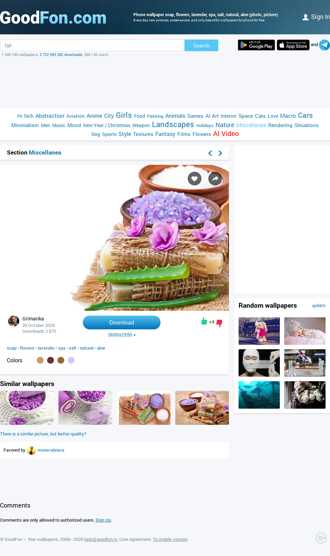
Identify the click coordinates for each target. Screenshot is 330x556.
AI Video (226, 133)
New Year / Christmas (106, 125)
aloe (101, 348)
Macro (288, 115)
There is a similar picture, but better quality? (43, 434)
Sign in (316, 16)
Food (139, 116)
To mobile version (170, 539)
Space (246, 115)
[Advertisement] (165, 82)
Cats (260, 115)
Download (121, 322)
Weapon (141, 125)
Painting (155, 116)
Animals (175, 115)
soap (11, 348)
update (319, 305)
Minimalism (25, 125)
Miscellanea (251, 124)
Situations (307, 125)
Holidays (204, 125)
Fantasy (165, 133)
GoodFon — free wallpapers (31, 539)
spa (61, 348)
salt (72, 348)
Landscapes (173, 124)
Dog (95, 134)
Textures (143, 134)
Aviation (75, 116)
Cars (305, 115)
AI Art (212, 115)
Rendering (280, 125)
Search (201, 45)
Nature (225, 125)
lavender (46, 348)
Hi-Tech (25, 116)
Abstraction (49, 115)
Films (183, 134)
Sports (109, 134)
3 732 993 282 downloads (61, 54)
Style (125, 133)
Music (58, 125)
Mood (74, 125)
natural (87, 348)
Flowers (201, 134)
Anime (94, 115)
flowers (27, 348)
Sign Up (103, 520)
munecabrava (50, 450)
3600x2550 (122, 334)
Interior (228, 116)
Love (273, 116)
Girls (124, 115)
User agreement (135, 539)
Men (45, 125)
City (109, 115)
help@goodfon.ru (100, 539)
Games (195, 115)
